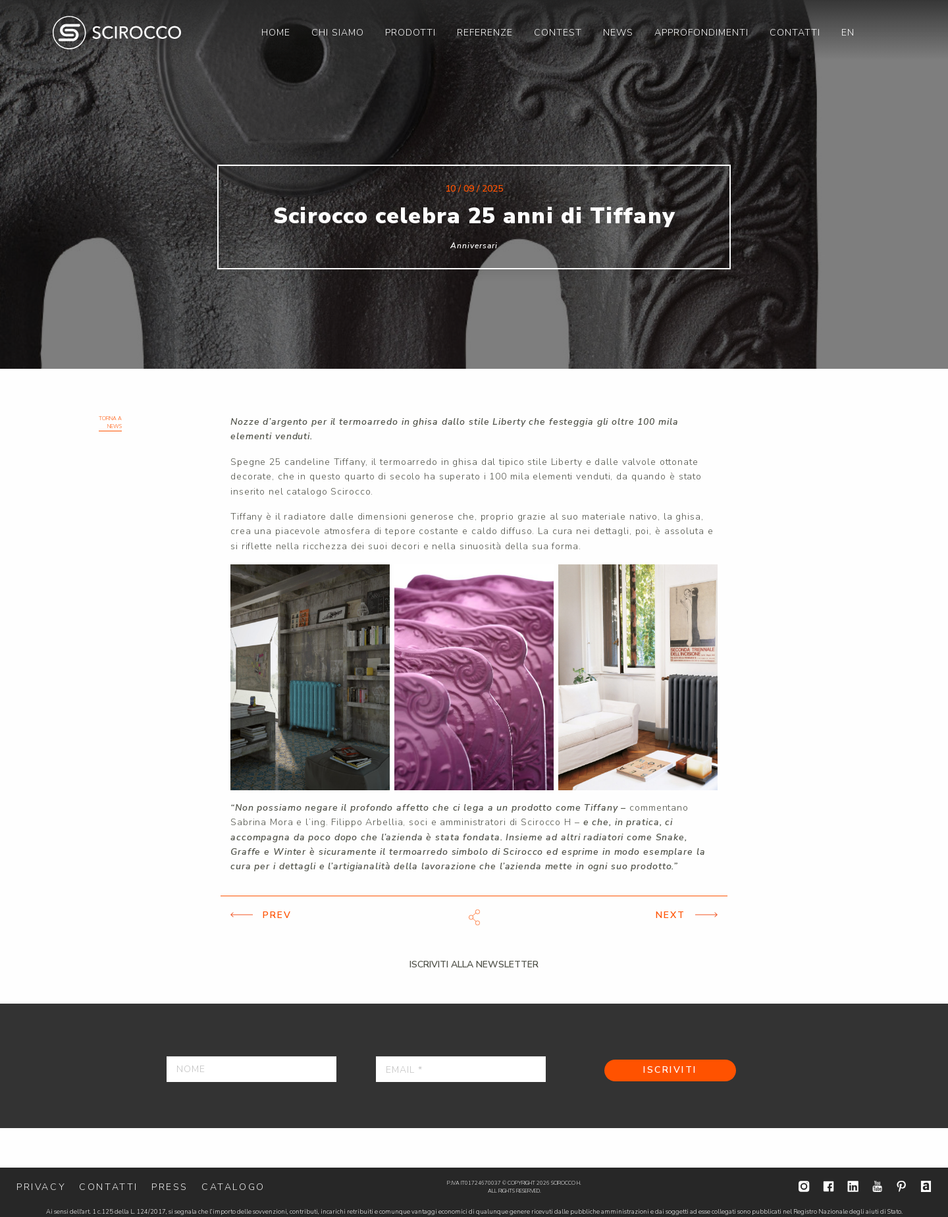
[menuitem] (276, 32)
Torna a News (110, 422)
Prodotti (410, 32)
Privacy (41, 1187)
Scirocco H (117, 32)
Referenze (485, 32)
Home (275, 32)
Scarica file (474, 917)
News (618, 32)
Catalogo (233, 1187)
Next (670, 915)
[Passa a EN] (848, 32)
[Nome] (251, 1069)
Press (169, 1187)
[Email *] (461, 1069)
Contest (558, 32)
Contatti (795, 32)
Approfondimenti (701, 32)
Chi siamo (337, 32)
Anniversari (474, 245)
